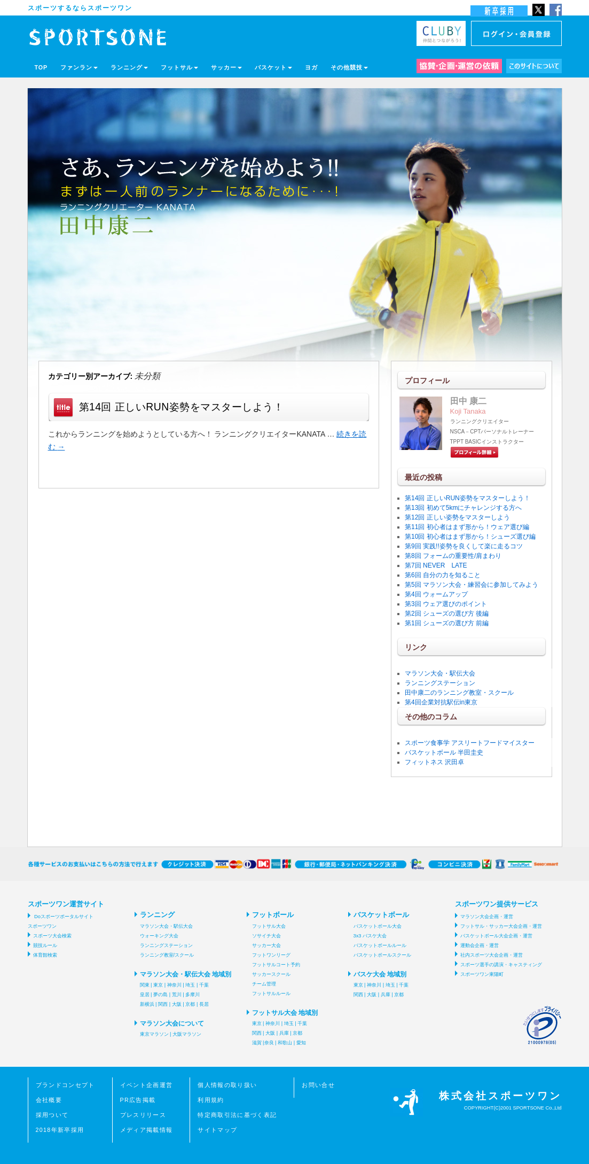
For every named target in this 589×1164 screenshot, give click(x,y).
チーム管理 (264, 984)
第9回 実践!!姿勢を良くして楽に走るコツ (464, 546)
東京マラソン (154, 1034)
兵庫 (284, 1033)
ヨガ (311, 67)
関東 (145, 985)
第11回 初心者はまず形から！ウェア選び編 (467, 527)
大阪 (177, 1004)
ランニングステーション (440, 683)
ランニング (129, 67)
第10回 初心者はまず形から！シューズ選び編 (470, 536)
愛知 (301, 1042)
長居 (204, 1004)
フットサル (179, 67)
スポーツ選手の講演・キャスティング (501, 964)
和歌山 (285, 1042)
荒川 (177, 994)
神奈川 (174, 985)
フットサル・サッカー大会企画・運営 (501, 926)
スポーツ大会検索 (52, 935)
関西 (163, 1004)
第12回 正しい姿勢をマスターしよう (457, 517)
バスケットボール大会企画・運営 (496, 935)
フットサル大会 (269, 926)
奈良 (269, 1042)
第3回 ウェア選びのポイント (446, 604)
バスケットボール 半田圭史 (444, 752)
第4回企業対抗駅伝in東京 (441, 702)
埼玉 (190, 985)
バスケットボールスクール (382, 955)
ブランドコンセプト (65, 1085)
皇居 (145, 994)
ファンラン (79, 67)
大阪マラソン (186, 1034)
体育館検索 (45, 955)
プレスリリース (143, 1115)
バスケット (273, 67)
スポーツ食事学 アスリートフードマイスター (470, 743)
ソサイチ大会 (266, 935)
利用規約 (211, 1100)
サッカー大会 (266, 945)
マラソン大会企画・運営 (486, 916)
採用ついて (52, 1115)
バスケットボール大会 (378, 926)
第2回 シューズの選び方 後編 (447, 613)
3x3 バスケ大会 (370, 935)
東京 (158, 985)
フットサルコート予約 (276, 964)
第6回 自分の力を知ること (443, 575)
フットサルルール (271, 993)
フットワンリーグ (271, 955)
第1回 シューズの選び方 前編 (447, 623)
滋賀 (257, 1042)
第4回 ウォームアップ (436, 594)
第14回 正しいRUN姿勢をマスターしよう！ (181, 407)
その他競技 (349, 67)
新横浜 (147, 1004)
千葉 (204, 985)
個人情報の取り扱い (227, 1085)
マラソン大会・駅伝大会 (440, 673)
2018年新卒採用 (60, 1130)
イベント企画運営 (146, 1085)
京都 (190, 1004)
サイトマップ (217, 1130)
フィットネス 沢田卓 (434, 762)
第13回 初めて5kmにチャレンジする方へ (463, 507)
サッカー (226, 67)
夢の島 (160, 994)
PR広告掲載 (138, 1100)
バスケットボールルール (380, 945)
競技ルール (45, 945)
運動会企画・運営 (479, 945)
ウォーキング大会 (159, 935)
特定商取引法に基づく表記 (237, 1115)
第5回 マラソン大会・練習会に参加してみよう (471, 584)
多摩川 (192, 994)
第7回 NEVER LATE (436, 565)
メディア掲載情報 (146, 1130)
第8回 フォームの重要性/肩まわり (453, 556)
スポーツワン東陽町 (482, 974)
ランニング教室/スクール (167, 955)
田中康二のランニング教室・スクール (459, 692)
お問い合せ (318, 1085)
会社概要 (49, 1100)
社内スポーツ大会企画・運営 (491, 955)
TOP (41, 67)
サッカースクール (271, 974)
